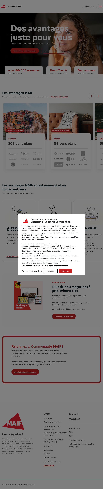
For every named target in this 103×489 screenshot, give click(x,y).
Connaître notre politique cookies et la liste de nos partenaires (45, 265)
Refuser (50, 271)
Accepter (65, 271)
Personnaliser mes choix (32, 271)
